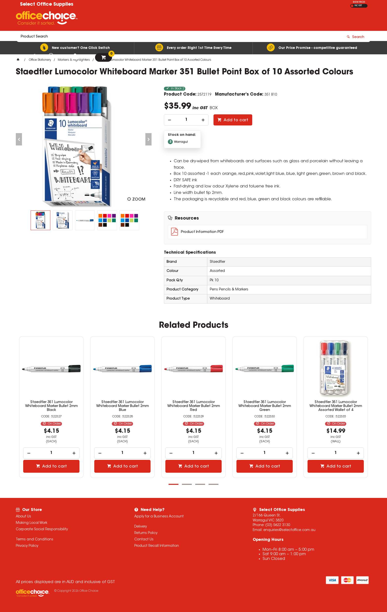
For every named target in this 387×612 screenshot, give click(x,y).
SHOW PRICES (359, 2)
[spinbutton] (186, 120)
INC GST (358, 6)
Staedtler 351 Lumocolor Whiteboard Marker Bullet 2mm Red (223, 406)
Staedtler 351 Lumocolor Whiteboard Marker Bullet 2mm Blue (152, 406)
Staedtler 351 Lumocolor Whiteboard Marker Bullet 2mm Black (81, 406)
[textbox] (164, 19)
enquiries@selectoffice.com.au (289, 530)
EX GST (352, 5)
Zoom (138, 200)
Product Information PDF (202, 232)
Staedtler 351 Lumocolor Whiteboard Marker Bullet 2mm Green (295, 406)
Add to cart (235, 120)
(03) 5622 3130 (277, 525)
